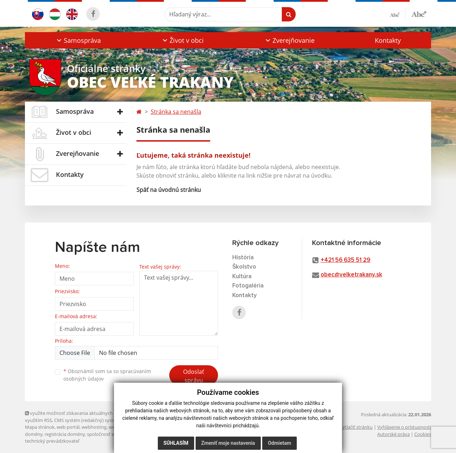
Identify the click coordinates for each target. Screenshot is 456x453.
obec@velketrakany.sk (351, 275)
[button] (78, 40)
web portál (68, 427)
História (243, 258)
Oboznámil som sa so (107, 375)
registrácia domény (65, 434)
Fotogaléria (248, 286)
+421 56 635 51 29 (345, 260)
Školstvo (244, 267)
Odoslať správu (193, 376)
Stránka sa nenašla (176, 112)
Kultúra (242, 277)
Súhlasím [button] (176, 443)
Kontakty (388, 40)
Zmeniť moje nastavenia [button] (228, 443)
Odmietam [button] (279, 443)
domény (33, 434)
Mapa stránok (40, 427)
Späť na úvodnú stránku (168, 190)
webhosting (94, 427)
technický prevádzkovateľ (52, 441)
